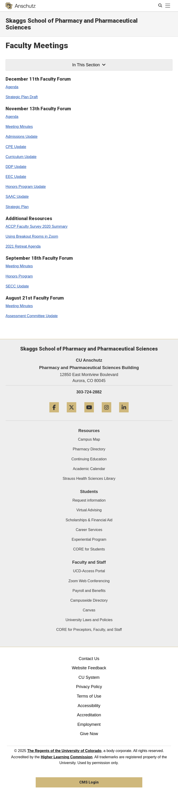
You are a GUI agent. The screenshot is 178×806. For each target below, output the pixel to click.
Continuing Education (89, 459)
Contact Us (89, 658)
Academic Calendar (89, 469)
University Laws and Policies (89, 620)
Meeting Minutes (19, 127)
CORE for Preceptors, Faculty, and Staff (89, 630)
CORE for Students (89, 549)
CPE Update (16, 147)
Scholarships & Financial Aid (89, 520)
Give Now (89, 733)
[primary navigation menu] (167, 5)
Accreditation (89, 715)
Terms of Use (89, 696)
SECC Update (17, 286)
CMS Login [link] (89, 782)
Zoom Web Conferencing (89, 581)
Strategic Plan (17, 207)
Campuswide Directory (89, 600)
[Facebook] (54, 414)
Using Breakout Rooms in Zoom (32, 236)
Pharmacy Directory (89, 449)
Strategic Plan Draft (22, 97)
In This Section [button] (89, 65)
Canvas (89, 610)
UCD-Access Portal (89, 571)
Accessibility (89, 705)
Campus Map (89, 439)
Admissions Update (22, 137)
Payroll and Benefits (89, 591)
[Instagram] (106, 414)
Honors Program (19, 276)
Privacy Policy (89, 686)
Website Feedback (89, 668)
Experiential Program (89, 539)
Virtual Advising (89, 510)
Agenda (12, 87)
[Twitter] (71, 414)
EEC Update (16, 177)
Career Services (89, 530)
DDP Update (16, 167)
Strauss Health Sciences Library (89, 478)
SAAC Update (17, 197)
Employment (89, 724)
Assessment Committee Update (32, 316)
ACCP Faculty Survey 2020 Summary (36, 226)
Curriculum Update (21, 157)
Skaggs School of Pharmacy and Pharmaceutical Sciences (72, 24)
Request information (88, 500)
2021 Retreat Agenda (23, 246)
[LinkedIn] (124, 414)
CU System (88, 677)
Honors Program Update (26, 187)
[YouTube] (89, 414)
